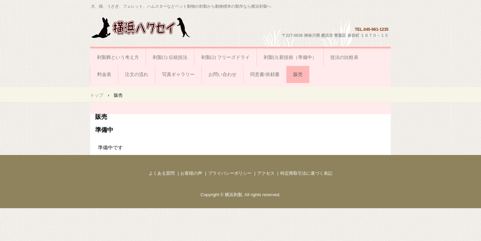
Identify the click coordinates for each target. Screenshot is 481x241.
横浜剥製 (141, 27)
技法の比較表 (344, 57)
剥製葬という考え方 (118, 57)
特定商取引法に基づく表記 (306, 173)
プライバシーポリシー (230, 173)
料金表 (104, 74)
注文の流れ (136, 74)
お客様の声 (191, 173)
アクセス (266, 173)
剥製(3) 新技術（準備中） (290, 57)
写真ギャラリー (178, 74)
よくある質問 (162, 173)
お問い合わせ (222, 74)
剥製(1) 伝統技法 (170, 57)
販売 (298, 74)
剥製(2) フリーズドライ (225, 57)
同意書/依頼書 (265, 74)
